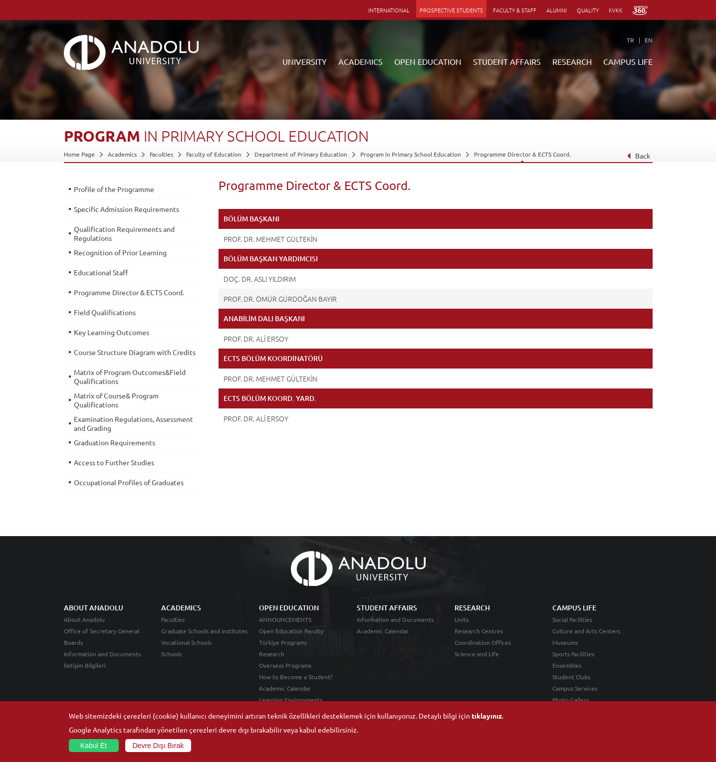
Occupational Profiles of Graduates (129, 482)
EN (649, 40)
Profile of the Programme (114, 189)
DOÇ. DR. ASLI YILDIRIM (260, 279)
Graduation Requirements (114, 442)
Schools (171, 654)
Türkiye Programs (283, 642)
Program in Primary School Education (410, 154)
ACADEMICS (360, 61)
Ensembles (566, 665)
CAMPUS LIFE (628, 61)
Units (462, 619)
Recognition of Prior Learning (120, 252)
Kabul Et (93, 746)
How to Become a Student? (296, 677)
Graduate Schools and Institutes (204, 631)
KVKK (616, 10)
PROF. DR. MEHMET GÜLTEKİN (270, 239)
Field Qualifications (105, 312)
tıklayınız (487, 715)
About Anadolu (84, 619)
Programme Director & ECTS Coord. (522, 154)
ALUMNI (556, 10)
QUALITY (588, 10)
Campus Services (574, 688)
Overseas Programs (285, 665)
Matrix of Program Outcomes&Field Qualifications (130, 376)
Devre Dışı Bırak (158, 746)
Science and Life (477, 654)
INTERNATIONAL (389, 10)
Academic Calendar (285, 688)
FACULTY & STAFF (514, 10)
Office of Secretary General (101, 631)
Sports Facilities (573, 654)
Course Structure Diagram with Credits (135, 352)
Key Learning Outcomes (111, 332)
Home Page (79, 154)
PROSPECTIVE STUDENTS (451, 10)
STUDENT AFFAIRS (507, 61)
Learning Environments (290, 700)
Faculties (161, 154)
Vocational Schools (186, 642)
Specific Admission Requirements (126, 208)
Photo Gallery (570, 700)
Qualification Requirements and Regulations (124, 233)
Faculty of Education (213, 154)
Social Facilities (572, 619)
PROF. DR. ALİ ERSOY (256, 339)
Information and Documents (102, 654)
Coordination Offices (483, 642)
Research (271, 654)
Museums (565, 642)
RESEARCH (572, 61)
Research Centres (479, 631)
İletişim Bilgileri (85, 665)
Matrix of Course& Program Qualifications (116, 400)
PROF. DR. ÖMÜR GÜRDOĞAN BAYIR (280, 299)
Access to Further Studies (114, 462)
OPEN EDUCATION (428, 61)
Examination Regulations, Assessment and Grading (133, 423)
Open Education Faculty (291, 631)
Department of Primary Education (300, 154)
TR (630, 40)
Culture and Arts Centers (586, 631)
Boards (73, 642)
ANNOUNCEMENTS (285, 619)
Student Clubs (571, 677)
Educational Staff (101, 272)
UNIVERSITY (304, 61)
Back (638, 155)
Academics (122, 154)
